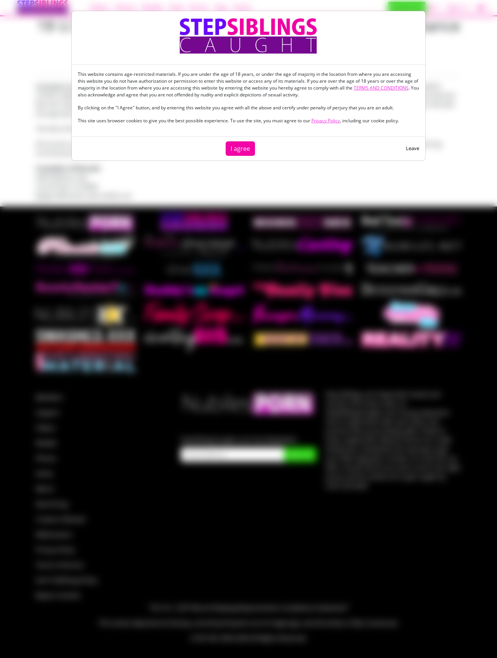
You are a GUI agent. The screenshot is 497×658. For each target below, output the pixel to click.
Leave (412, 148)
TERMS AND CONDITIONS (381, 88)
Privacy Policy (325, 120)
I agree (240, 148)
